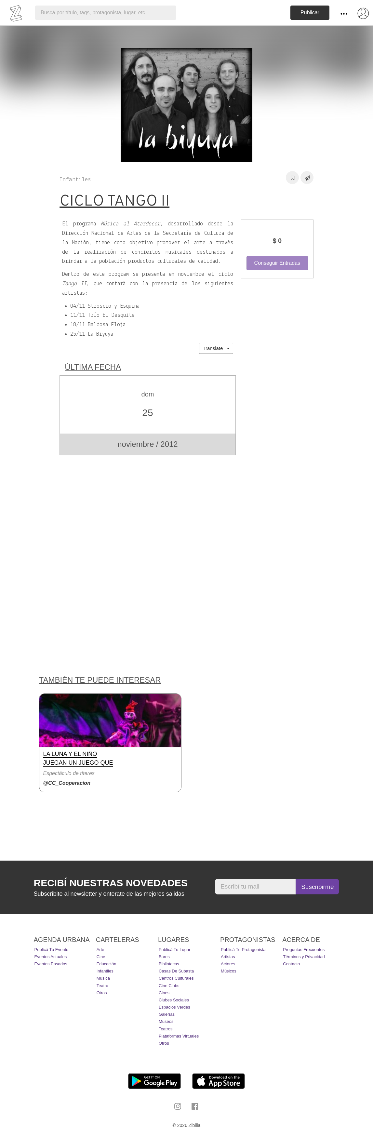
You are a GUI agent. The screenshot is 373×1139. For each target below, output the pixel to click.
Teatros (166, 1028)
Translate (216, 348)
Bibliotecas (169, 963)
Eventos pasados (50, 963)
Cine (101, 956)
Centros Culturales (176, 978)
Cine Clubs (169, 985)
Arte (100, 949)
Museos (166, 1021)
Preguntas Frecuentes (304, 949)
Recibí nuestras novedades (111, 883)
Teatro (102, 985)
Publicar (309, 12)
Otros (102, 992)
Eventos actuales (50, 956)
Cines (164, 992)
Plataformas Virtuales (179, 1036)
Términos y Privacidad (304, 956)
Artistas (228, 956)
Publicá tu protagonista (243, 949)
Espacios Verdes (174, 1007)
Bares (164, 956)
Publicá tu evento (51, 949)
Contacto (291, 963)
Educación (106, 963)
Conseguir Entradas (277, 263)
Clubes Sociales (174, 1000)
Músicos (228, 971)
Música (103, 978)
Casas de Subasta (176, 971)
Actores (228, 963)
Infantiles (105, 971)
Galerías (167, 1014)
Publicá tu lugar (175, 949)
